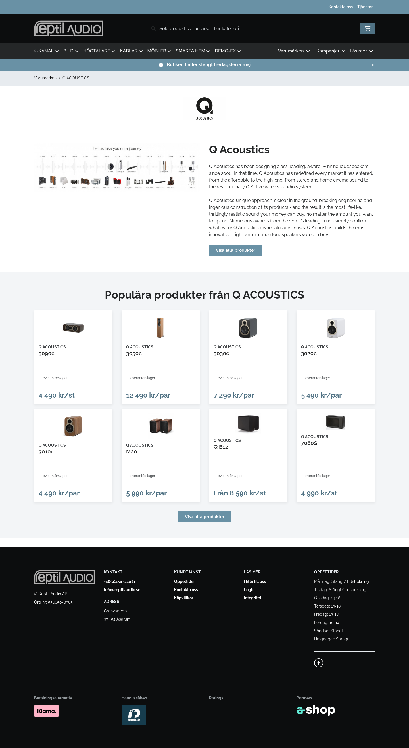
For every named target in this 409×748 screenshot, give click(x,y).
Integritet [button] (252, 598)
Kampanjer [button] (330, 51)
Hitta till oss (255, 581)
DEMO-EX (228, 51)
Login (249, 589)
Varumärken (45, 78)
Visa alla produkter (236, 250)
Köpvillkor (183, 598)
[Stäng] (372, 65)
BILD (71, 51)
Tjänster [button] (365, 7)
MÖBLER (159, 51)
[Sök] (204, 28)
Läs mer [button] (361, 51)
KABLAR (131, 51)
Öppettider (184, 581)
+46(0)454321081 (119, 581)
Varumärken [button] (294, 51)
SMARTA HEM (193, 51)
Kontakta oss (341, 7)
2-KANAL (46, 51)
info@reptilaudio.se (122, 589)
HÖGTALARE (99, 51)
